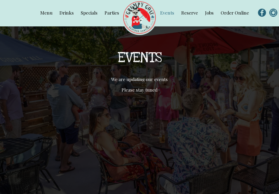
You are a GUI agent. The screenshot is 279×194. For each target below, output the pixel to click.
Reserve (190, 13)
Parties (112, 13)
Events (167, 13)
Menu (46, 13)
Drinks (67, 13)
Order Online (235, 13)
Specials (90, 13)
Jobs (210, 13)
